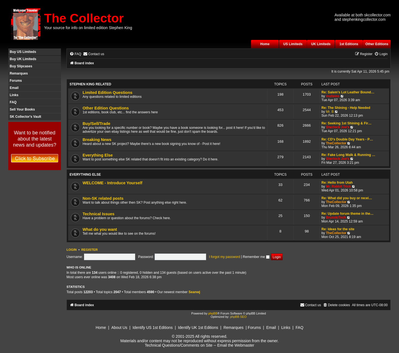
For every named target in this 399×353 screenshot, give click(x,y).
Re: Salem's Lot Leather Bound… (347, 92)
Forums (16, 81)
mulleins (332, 96)
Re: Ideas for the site (337, 229)
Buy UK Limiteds (23, 59)
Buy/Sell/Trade (96, 123)
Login (71, 249)
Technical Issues (98, 214)
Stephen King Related (90, 84)
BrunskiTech (336, 217)
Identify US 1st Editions (152, 327)
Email (14, 88)
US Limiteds (292, 44)
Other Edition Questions (106, 108)
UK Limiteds (321, 44)
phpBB (212, 313)
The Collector (84, 18)
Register (89, 249)
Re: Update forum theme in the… (347, 214)
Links (14, 95)
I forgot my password (224, 257)
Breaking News (97, 139)
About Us (119, 327)
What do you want (100, 229)
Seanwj (194, 292)
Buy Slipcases (21, 66)
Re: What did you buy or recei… (346, 198)
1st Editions (348, 44)
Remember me (256, 257)
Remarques (19, 73)
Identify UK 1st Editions (198, 327)
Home (264, 44)
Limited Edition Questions (107, 92)
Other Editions (376, 44)
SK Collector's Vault (25, 117)
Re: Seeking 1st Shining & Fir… (346, 123)
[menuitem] (75, 54)
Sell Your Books (22, 109)
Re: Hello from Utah (337, 183)
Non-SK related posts (103, 198)
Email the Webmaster (235, 345)
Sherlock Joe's (337, 127)
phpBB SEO (238, 316)
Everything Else (98, 155)
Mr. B (330, 112)
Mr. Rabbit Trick (338, 186)
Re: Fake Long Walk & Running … (348, 155)
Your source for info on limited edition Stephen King (88, 27)
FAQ (13, 102)
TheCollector (336, 143)
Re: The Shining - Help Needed (345, 108)
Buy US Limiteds (23, 52)
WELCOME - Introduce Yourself (112, 183)
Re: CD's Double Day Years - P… (347, 139)
